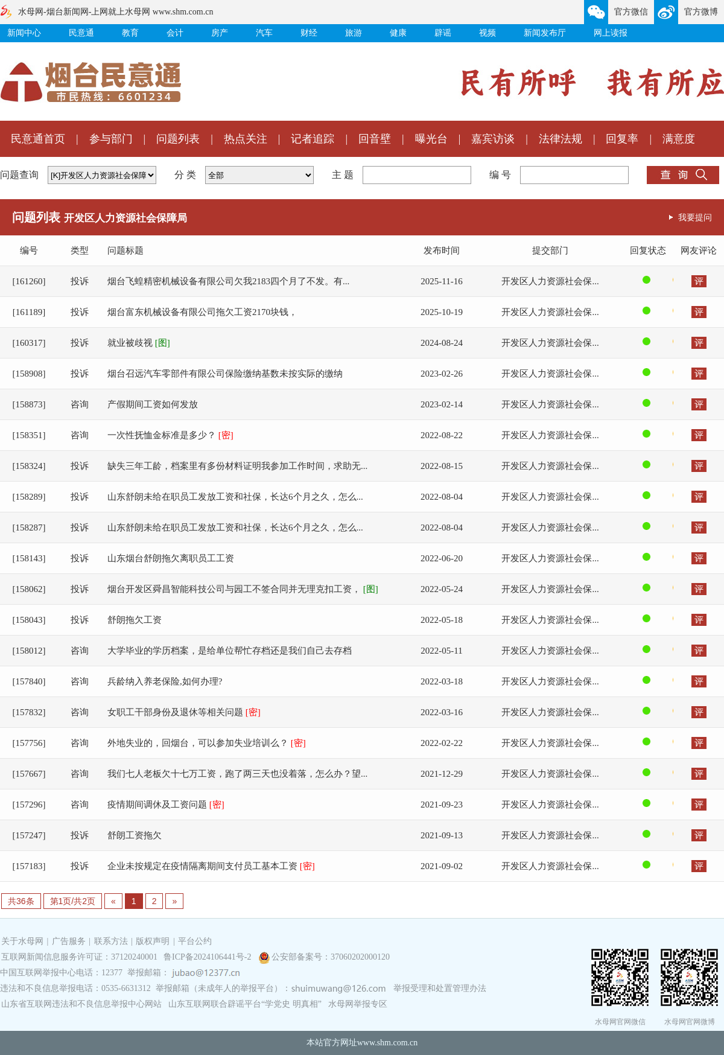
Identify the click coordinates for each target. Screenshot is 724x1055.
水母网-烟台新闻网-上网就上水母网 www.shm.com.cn (115, 11)
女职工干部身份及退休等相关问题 (184, 712)
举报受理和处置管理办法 (439, 988)
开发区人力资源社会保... (550, 281)
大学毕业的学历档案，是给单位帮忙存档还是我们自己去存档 (229, 650)
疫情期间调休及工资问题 (165, 804)
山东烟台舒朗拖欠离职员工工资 (170, 558)
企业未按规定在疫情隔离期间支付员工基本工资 (211, 866)
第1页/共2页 (72, 901)
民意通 (81, 32)
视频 (487, 32)
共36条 (21, 901)
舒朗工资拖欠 (134, 835)
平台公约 (195, 941)
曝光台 (431, 139)
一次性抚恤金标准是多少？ (170, 435)
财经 (308, 32)
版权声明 (153, 941)
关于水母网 (23, 941)
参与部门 (111, 139)
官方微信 (631, 11)
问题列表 (178, 139)
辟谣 (442, 32)
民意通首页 (38, 139)
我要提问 (695, 217)
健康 (398, 32)
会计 (175, 32)
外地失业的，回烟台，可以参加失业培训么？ (206, 743)
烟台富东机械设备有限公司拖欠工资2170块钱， (202, 312)
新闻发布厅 (545, 32)
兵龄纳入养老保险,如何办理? (164, 681)
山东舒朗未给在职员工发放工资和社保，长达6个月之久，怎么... (235, 497)
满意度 (678, 139)
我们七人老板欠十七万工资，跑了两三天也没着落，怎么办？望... (237, 774)
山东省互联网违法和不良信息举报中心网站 (81, 1004)
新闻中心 (24, 32)
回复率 (622, 139)
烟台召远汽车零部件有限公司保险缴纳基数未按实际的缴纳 (225, 373)
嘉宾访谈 (493, 139)
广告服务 (69, 941)
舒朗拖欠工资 (134, 620)
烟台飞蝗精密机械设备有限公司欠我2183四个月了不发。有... (228, 281)
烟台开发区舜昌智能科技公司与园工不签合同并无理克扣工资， (242, 589)
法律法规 (560, 139)
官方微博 (701, 11)
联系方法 (111, 941)
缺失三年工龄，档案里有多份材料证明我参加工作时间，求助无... (237, 466)
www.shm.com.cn (387, 1042)
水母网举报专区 (357, 1004)
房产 (219, 32)
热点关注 (245, 139)
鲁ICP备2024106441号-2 (208, 956)
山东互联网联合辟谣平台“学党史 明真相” (245, 1004)
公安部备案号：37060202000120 (331, 956)
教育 (130, 32)
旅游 (353, 32)
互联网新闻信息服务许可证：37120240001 (79, 956)
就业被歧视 (138, 343)
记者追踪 (312, 139)
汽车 (264, 32)
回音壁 (374, 139)
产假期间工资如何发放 (152, 404)
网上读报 (610, 32)
